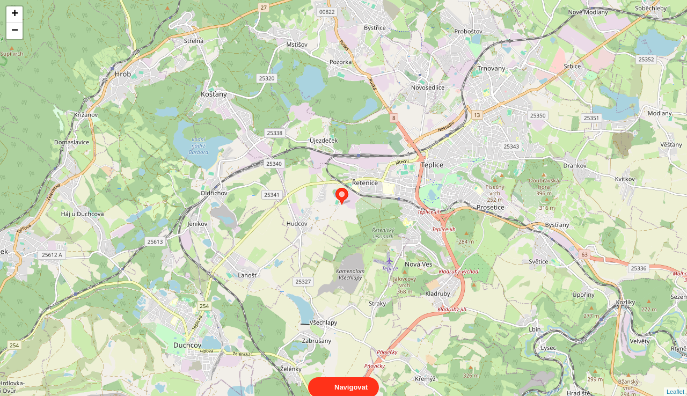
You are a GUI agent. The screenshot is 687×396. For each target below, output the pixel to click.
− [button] (14, 31)
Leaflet (675, 382)
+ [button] (14, 14)
